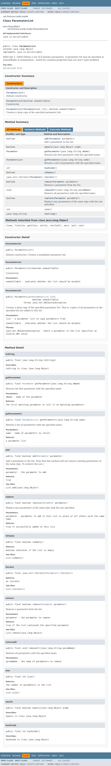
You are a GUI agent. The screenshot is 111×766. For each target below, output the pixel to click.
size (46, 209)
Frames (36, 8)
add (46, 138)
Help (61, 3)
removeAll (50, 190)
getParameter (51, 151)
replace (48, 198)
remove (48, 182)
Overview (5, 3)
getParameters (52, 160)
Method (40, 12)
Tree (33, 3)
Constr (30, 12)
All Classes (64, 8)
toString (49, 214)
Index (54, 3)
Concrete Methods (60, 129)
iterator (49, 177)
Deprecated (44, 3)
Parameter (55, 138)
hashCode (49, 168)
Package (16, 3)
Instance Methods (35, 129)
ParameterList (14, 92)
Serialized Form (12, 68)
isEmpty (48, 172)
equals (48, 147)
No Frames (47, 8)
